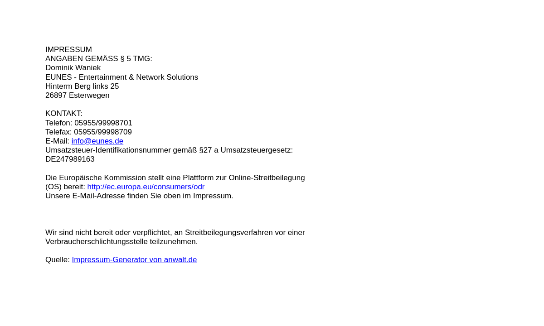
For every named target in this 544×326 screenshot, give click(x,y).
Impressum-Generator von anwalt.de (134, 259)
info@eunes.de (98, 141)
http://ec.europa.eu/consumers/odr (146, 186)
